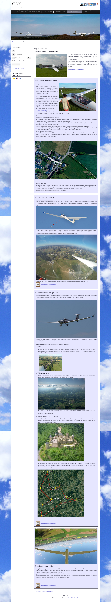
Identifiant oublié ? (17, 67)
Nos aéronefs (60, 12)
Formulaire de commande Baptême (44, 591)
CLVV (16, 4)
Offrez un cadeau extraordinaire (46, 52)
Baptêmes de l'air (74, 12)
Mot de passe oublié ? (18, 68)
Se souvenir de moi (19, 61)
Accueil (15, 12)
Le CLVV (23, 12)
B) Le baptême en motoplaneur (46, 293)
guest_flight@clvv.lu (42, 110)
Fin (78, 598)
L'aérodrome (47, 12)
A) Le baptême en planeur (44, 197)
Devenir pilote (34, 12)
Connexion (16, 64)
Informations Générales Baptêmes (47, 80)
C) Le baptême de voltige (44, 566)
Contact (86, 12)
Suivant (73, 598)
